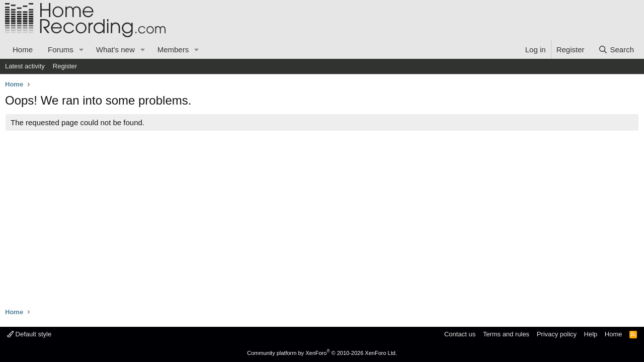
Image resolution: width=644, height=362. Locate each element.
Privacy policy (557, 334)
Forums (60, 49)
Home (23, 49)
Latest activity (25, 66)
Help (591, 334)
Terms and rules (506, 334)
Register (65, 66)
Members (173, 49)
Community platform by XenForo (322, 353)
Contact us (459, 334)
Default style (29, 334)
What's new (115, 49)
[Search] (616, 49)
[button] (81, 49)
